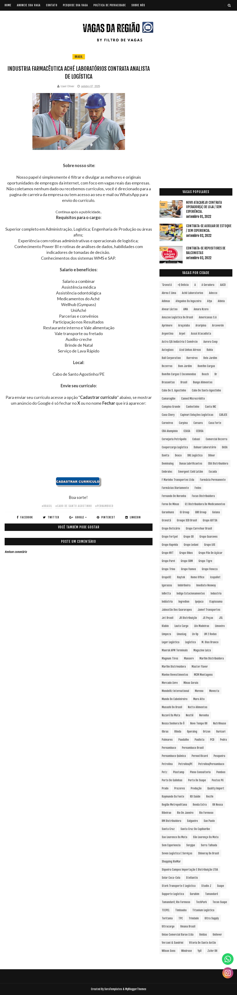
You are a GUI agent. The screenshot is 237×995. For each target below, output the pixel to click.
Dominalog (168, 463)
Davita (165, 455)
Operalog (192, 731)
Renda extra (200, 804)
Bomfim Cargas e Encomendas (179, 374)
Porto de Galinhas (172, 780)
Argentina (167, 333)
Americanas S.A (208, 317)
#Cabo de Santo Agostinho (73, 506)
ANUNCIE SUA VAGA (29, 5)
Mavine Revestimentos (175, 674)
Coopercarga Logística (175, 447)
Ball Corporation (171, 358)
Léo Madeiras (201, 626)
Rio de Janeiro (185, 812)
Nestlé (189, 715)
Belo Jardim (210, 358)
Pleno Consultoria (200, 772)
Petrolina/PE (185, 764)
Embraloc (167, 471)
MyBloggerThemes (135, 989)
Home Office (197, 577)
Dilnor (211, 455)
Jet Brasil (167, 618)
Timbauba (181, 910)
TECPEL (165, 910)
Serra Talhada (209, 845)
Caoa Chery (168, 415)
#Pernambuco (104, 506)
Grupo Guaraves (209, 536)
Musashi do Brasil (172, 707)
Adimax (166, 301)
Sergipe (190, 845)
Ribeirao (166, 812)
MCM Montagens (203, 674)
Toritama (167, 918)
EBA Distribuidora (218, 463)
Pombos (220, 772)
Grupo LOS (209, 544)
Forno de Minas (170, 504)
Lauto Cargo (181, 626)
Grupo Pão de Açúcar (210, 553)
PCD (212, 739)
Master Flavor (200, 666)
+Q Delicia (183, 285)
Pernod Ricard (200, 756)
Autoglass (168, 350)
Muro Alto (199, 699)
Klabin (165, 626)
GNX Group (200, 512)
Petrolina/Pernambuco (211, 764)
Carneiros (167, 423)
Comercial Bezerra (216, 439)
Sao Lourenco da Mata (174, 837)
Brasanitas (168, 382)
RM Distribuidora (171, 821)
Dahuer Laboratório (205, 447)
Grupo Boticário (171, 528)
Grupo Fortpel (170, 536)
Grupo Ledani (191, 544)
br (216, 374)
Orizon (206, 731)
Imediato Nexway (206, 585)
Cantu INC (210, 406)
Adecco (213, 293)
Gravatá (166, 520)
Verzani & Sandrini (172, 942)
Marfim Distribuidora (212, 658)
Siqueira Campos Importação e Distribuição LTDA (190, 869)
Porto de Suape (197, 780)
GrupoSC (166, 577)
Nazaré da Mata (171, 715)
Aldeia (221, 301)
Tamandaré (211, 894)
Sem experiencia (171, 845)
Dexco (178, 455)
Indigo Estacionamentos (191, 593)
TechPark (201, 902)
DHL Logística (195, 455)
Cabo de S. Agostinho (174, 390)
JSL (221, 618)
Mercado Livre (170, 683)
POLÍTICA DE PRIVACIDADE (110, 5)
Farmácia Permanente (213, 479)
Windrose (186, 951)
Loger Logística (170, 642)
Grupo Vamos (188, 569)
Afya (209, 301)
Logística (190, 642)
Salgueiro (192, 821)
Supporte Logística (173, 894)
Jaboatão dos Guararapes (177, 609)
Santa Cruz (168, 829)
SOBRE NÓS (138, 5)
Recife (209, 796)
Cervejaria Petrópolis (174, 439)
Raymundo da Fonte (173, 796)
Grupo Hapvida (170, 544)
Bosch (205, 374)
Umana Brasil (187, 926)
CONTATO (51, 5)
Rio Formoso (206, 812)
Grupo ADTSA (210, 520)
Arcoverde (218, 325)
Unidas (203, 934)
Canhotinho (192, 406)
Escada (213, 471)
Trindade (194, 918)
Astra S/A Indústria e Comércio (180, 341)
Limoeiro (220, 626)
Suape (220, 886)
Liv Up (195, 634)
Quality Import (215, 788)
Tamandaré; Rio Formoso (176, 902)
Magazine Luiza (202, 650)
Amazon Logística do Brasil (177, 317)
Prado (165, 788)
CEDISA (199, 431)
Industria (216, 593)
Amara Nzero (201, 309)
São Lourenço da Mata (205, 837)
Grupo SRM (187, 561)
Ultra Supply (212, 918)
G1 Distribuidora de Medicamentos (205, 504)
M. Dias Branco (210, 642)
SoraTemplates (113, 989)
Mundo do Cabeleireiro (174, 699)
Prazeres (179, 788)
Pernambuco (169, 747)
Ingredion (183, 601)
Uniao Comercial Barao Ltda (177, 934)
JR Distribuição (188, 618)
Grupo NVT (168, 553)
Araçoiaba (184, 325)
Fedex (198, 488)
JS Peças (208, 618)
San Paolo (209, 821)
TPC (180, 918)
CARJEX (223, 415)
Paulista (199, 739)
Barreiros (192, 358)
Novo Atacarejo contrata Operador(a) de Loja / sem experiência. (204, 206)
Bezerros (167, 366)
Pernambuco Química (174, 756)
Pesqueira (219, 756)
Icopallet (215, 577)
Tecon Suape (219, 902)
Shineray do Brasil (208, 853)
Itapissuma (215, 601)
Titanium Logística (203, 910)
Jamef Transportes (209, 609)
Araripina (201, 325)
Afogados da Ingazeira (188, 301)
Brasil (79, 56)
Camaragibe (168, 398)
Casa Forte (215, 423)
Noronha (204, 715)
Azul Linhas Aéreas (190, 350)
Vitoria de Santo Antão (202, 942)
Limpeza (166, 634)
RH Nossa (217, 804)
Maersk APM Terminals (175, 650)
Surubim (194, 894)
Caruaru (198, 423)
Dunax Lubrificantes (190, 463)
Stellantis (192, 877)
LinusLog (181, 634)
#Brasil (47, 506)
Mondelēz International (175, 691)
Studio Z (206, 886)
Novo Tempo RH (198, 723)
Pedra (223, 739)
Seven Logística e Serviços (177, 853)
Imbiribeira (184, 585)
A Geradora (208, 285)
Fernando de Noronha (174, 496)
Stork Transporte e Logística (179, 886)
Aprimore (167, 325)
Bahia (210, 350)
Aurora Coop (210, 341)
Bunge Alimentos (202, 382)
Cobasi (196, 439)
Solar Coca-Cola (171, 877)
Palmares (167, 739)
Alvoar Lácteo (170, 309)
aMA (185, 309)
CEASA (187, 431)
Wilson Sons (168, 951)
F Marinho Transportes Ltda (178, 479)
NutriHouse (219, 723)
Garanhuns (168, 512)
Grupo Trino (168, 569)
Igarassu (167, 585)
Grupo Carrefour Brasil (199, 528)
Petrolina (167, 764)
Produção (196, 788)
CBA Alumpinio (170, 431)
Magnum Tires (170, 658)
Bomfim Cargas (206, 366)
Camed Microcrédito (193, 398)
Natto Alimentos (197, 707)
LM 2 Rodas (210, 634)
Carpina (183, 423)
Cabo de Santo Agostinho (206, 390)
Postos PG (218, 780)
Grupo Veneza (210, 569)
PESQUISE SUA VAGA (75, 5)
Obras (165, 731)
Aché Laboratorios (192, 293)
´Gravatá (167, 285)
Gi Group (184, 512)
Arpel (182, 333)
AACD (223, 285)
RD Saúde (195, 796)
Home (8, 5)
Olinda (177, 731)
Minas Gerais (191, 683)
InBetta (166, 593)
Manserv (189, 658)
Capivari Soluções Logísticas (196, 415)
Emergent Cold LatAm (190, 471)
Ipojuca (199, 601)
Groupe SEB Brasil (187, 520)
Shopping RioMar (171, 861)
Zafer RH (212, 951)
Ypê (200, 951)
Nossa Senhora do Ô (173, 723)
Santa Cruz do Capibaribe (195, 829)
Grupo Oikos (186, 553)
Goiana (216, 512)
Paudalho (183, 739)
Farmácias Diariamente (175, 488)
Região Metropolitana (174, 804)
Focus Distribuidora (203, 496)
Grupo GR (189, 536)
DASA (225, 447)
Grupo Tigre (205, 561)
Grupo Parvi (168, 561)
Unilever (217, 934)
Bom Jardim (185, 366)
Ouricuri (220, 731)
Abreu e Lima (169, 293)
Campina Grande (171, 406)
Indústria (167, 601)
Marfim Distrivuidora (174, 666)
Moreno (199, 691)
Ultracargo (168, 926)
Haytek (181, 577)
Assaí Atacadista (201, 333)
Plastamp (178, 772)
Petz (164, 772)
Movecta (214, 691)
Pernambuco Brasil (193, 747)
